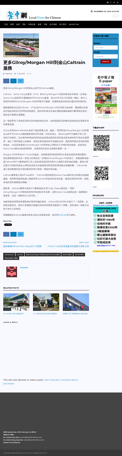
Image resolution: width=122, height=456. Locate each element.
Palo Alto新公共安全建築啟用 (13, 314)
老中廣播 (53, 24)
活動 (45, 24)
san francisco (9, 255)
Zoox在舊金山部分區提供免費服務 (45, 314)
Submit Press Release (11, 442)
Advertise (74, 24)
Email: (97, 52)
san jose (20, 255)
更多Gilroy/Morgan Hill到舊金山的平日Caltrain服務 (42, 255)
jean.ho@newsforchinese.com (31, 437)
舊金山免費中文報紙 (11, 258)
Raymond (9, 74)
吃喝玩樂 (31, 24)
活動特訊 (25, 53)
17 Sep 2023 (21, 74)
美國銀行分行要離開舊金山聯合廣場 (75, 314)
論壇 (18, 24)
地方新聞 (17, 53)
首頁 (6, 24)
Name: (97, 43)
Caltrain (62, 214)
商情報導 (9, 53)
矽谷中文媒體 (67, 255)
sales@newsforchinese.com (34, 440)
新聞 (12, 24)
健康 (39, 24)
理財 (24, 24)
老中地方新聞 (79, 255)
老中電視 (62, 24)
